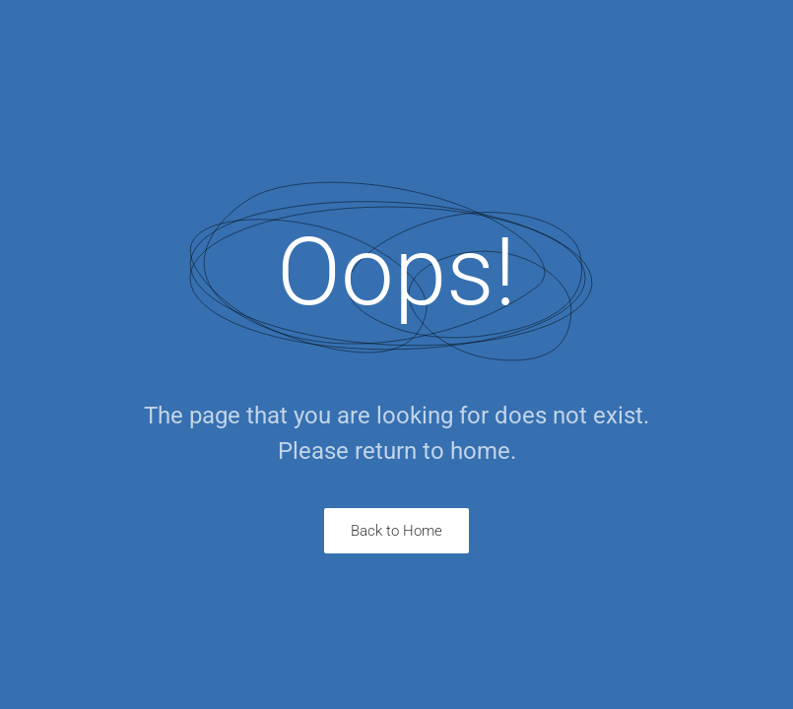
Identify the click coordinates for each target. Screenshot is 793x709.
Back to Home (396, 531)
